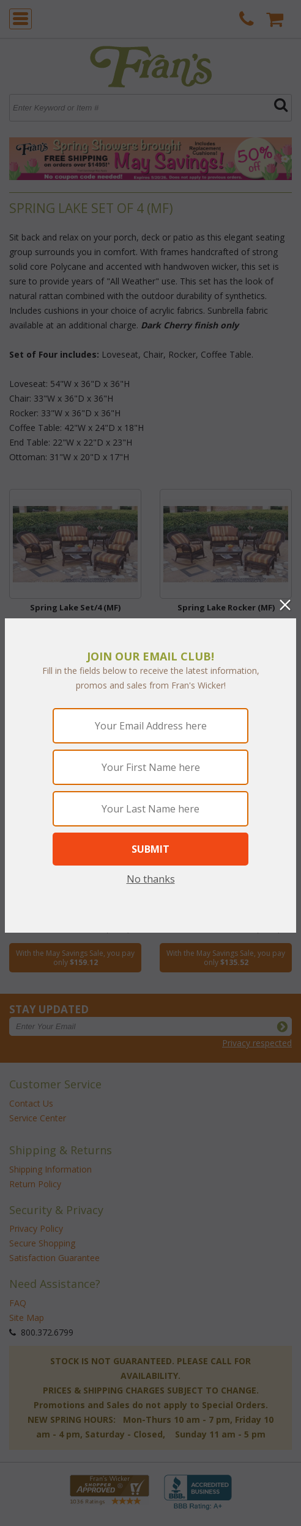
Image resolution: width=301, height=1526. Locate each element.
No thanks (151, 879)
